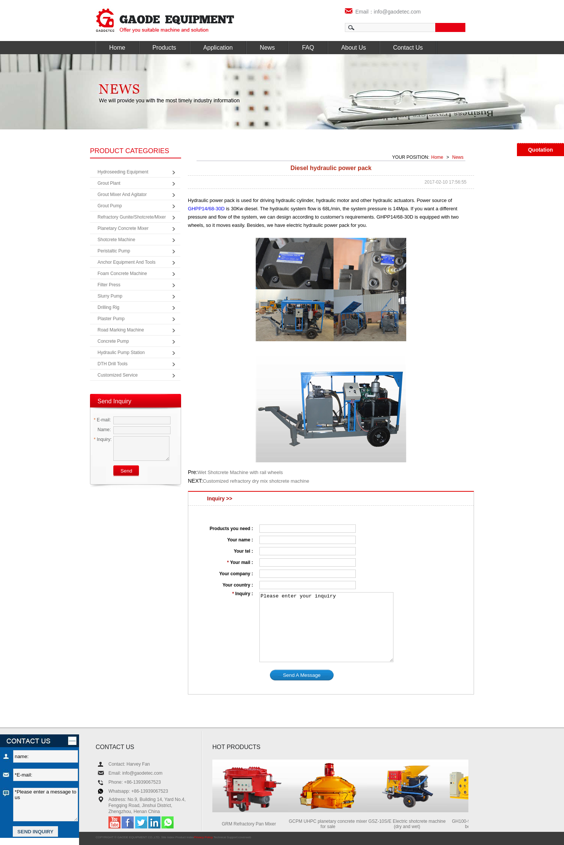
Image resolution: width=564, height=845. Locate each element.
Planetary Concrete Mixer (123, 228)
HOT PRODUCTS (236, 747)
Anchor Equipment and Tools (126, 262)
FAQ (308, 47)
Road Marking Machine (121, 330)
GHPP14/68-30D (206, 208)
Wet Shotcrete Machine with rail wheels (240, 472)
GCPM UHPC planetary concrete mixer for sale (330, 824)
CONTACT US (115, 747)
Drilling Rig (108, 307)
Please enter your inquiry (326, 627)
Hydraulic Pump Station (121, 352)
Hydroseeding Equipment (123, 172)
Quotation (540, 150)
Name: (102, 429)
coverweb (244, 837)
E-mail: (102, 419)
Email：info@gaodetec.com (383, 12)
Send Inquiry (114, 401)
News (267, 47)
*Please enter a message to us (45, 804)
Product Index (184, 837)
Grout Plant (109, 183)
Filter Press (109, 284)
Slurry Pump (110, 296)
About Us (353, 47)
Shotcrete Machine (116, 239)
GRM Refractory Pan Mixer (251, 824)
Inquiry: (102, 439)
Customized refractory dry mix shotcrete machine (256, 481)
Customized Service (118, 375)
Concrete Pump (113, 341)
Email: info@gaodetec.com (135, 773)
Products (164, 47)
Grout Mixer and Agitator (122, 194)
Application (218, 47)
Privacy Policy (203, 837)
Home (117, 47)
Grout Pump (110, 205)
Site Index (168, 837)
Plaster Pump (111, 318)
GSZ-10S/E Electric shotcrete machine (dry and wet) (409, 824)
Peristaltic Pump (114, 251)
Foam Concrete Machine (122, 273)
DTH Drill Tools (113, 363)
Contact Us (408, 47)
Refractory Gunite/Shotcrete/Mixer (132, 217)
